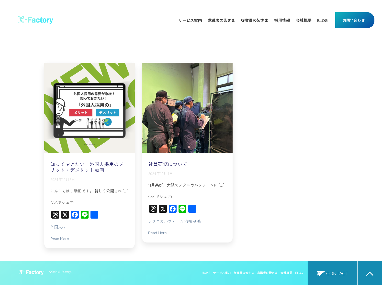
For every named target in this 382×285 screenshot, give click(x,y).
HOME (206, 273)
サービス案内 (190, 20)
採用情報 (282, 20)
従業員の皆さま (254, 20)
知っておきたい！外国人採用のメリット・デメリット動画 (87, 166)
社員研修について (167, 164)
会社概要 (303, 20)
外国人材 (58, 227)
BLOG (322, 20)
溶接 (188, 221)
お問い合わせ (354, 20)
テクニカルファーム (165, 221)
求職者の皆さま (221, 20)
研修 (197, 221)
